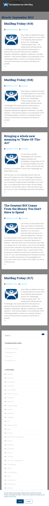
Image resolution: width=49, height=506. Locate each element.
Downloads (8, 356)
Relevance (10, 445)
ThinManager (11, 464)
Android (9, 374)
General (9, 409)
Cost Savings (11, 390)
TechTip (10, 456)
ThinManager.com (11, 352)
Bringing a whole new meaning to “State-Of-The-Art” (22, 139)
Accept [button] (20, 501)
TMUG (9, 468)
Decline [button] (29, 501)
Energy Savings (12, 405)
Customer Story (12, 394)
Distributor (10, 398)
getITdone (10, 413)
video (9, 476)
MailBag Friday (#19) (18, 23)
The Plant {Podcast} (11, 348)
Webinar (10, 488)
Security (9, 453)
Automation (11, 382)
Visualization (11, 484)
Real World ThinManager (15, 437)
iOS (8, 421)
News (9, 429)
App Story (10, 378)
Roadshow (10, 449)
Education (10, 402)
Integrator (10, 417)
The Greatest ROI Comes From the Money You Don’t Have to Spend (22, 209)
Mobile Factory (12, 425)
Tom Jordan (24, 29)
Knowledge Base (10, 360)
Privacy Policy (12, 496)
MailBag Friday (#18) (18, 80)
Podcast (10, 433)
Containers (10, 386)
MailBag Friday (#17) (18, 278)
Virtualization (11, 480)
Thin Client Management (15, 460)
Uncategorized (12, 472)
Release (9, 441)
